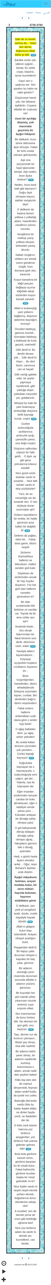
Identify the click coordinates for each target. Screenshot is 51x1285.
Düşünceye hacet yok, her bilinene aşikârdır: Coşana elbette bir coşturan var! (25, 105)
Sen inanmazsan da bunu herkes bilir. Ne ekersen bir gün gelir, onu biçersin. (25, 1021)
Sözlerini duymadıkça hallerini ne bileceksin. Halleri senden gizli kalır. (25, 560)
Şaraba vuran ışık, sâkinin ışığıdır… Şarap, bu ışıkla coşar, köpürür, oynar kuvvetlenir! (25, 68)
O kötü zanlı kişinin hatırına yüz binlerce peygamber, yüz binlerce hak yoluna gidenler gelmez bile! (25, 1137)
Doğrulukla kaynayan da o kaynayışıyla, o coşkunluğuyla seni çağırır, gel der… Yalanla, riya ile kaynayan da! (25, 775)
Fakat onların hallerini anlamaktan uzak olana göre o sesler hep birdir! (25, 716)
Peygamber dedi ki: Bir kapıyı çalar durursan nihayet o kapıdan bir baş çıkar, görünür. (25, 955)
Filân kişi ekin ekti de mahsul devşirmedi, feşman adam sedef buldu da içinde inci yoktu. (25, 1087)
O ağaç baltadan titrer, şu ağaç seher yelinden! (25, 733)
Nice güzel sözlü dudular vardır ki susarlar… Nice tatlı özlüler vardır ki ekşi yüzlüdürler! (25, 481)
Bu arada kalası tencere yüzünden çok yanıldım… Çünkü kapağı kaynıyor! (25, 750)
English (30, 13)
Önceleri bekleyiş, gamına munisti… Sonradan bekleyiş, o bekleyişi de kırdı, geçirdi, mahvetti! (25, 337)
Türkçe (38, 13)
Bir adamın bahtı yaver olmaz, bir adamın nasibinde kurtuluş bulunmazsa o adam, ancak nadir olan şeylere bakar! (25, 1063)
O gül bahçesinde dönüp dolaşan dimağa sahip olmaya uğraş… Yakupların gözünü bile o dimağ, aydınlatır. (25, 839)
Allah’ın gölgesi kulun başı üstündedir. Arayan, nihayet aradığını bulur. (25, 934)
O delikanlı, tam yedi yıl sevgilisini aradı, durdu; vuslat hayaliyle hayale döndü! (25, 913)
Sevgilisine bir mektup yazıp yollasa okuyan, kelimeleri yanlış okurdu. (25, 242)
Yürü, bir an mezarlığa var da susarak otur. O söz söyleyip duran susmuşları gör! (25, 501)
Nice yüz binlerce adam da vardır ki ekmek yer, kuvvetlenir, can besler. (25, 1235)
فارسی (46, 12)
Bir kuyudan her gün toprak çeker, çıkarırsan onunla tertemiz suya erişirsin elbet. (25, 1000)
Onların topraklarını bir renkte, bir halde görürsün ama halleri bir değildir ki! (25, 522)
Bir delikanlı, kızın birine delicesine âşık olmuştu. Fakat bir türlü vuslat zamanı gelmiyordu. (25, 147)
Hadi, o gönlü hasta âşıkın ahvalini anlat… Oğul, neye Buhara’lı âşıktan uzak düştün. (25, 864)
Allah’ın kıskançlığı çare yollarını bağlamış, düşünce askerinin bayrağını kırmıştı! (25, 316)
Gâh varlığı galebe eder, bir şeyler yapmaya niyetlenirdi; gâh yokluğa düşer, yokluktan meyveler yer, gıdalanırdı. (25, 386)
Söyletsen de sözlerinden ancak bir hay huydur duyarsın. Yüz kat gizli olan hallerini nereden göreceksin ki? (25, 585)
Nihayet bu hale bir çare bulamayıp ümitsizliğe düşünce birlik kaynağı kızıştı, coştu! (25, 411)
